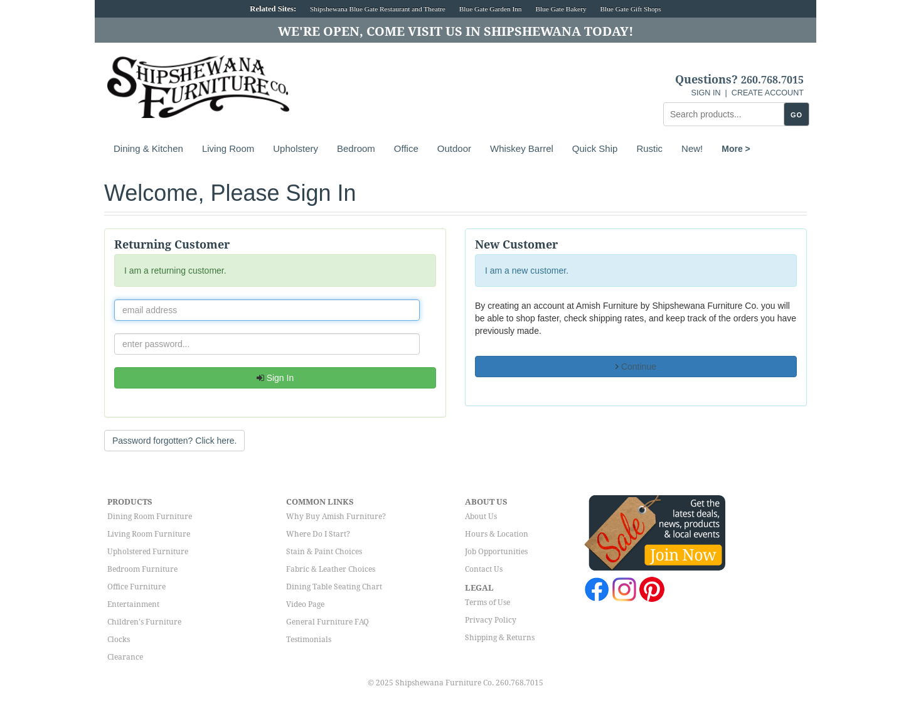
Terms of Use (487, 602)
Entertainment (133, 604)
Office (406, 148)
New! (692, 148)
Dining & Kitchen (148, 148)
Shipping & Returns (500, 637)
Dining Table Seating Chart (334, 586)
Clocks (118, 639)
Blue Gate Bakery (560, 9)
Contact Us (484, 569)
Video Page (305, 604)
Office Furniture (136, 586)
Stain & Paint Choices (324, 551)
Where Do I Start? (318, 534)
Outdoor (454, 148)
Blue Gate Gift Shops (630, 9)
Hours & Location (496, 534)
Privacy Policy (490, 620)
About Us (481, 516)
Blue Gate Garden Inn (490, 9)
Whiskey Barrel (521, 148)
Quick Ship (595, 148)
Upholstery (295, 148)
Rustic (649, 148)
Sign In (275, 378)
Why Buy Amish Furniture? (336, 516)
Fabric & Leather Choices (330, 569)
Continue (635, 367)
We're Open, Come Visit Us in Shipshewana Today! (456, 31)
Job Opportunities (496, 551)
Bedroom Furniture (142, 569)
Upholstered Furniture (147, 551)
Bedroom (356, 148)
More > (736, 149)
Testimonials (308, 639)
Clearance (125, 657)
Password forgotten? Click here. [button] (174, 441)
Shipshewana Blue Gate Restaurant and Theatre (377, 9)
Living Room (228, 148)
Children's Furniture (144, 622)
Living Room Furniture (148, 534)
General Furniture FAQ (327, 622)
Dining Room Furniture (149, 516)
